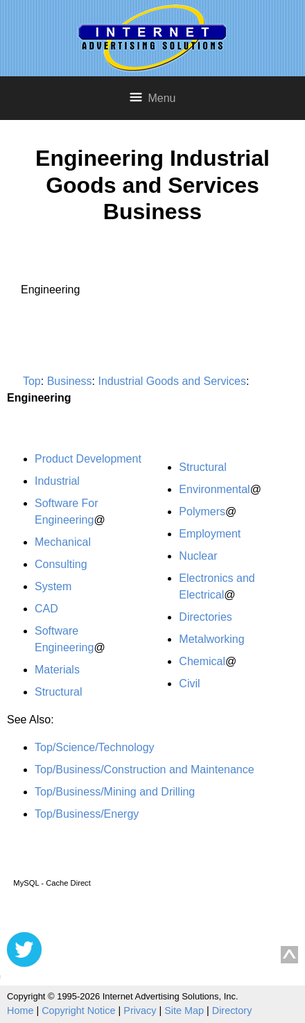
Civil (189, 683)
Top (32, 381)
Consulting (61, 564)
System (53, 586)
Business (69, 381)
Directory (232, 1010)
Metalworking (211, 639)
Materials (57, 670)
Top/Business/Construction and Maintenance (144, 769)
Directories (205, 617)
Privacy (139, 1010)
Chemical (202, 661)
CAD (46, 608)
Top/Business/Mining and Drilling (115, 792)
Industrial (57, 481)
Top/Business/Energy (87, 814)
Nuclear (198, 556)
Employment (210, 534)
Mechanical (63, 542)
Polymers (202, 511)
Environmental (214, 489)
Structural (58, 692)
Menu (152, 97)
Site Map (184, 1010)
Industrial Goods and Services (171, 381)
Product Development (88, 459)
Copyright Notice (78, 1010)
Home (20, 1010)
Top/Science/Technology (95, 747)
